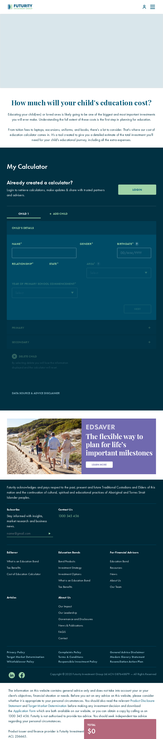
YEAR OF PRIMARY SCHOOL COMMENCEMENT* (44, 284)
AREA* (93, 264)
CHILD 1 (23, 214)
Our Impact (65, 606)
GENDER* (86, 244)
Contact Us (65, 509)
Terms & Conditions (70, 657)
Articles (11, 597)
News (113, 574)
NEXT (137, 309)
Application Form (24, 711)
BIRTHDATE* (128, 244)
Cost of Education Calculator (24, 574)
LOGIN (137, 190)
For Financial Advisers (124, 552)
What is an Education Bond (23, 561)
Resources (116, 568)
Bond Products (66, 561)
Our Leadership (67, 613)
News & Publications (70, 625)
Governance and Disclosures (75, 619)
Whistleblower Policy (20, 661)
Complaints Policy (70, 652)
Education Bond (119, 561)
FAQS (62, 632)
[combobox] (119, 273)
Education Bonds (69, 552)
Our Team (116, 587)
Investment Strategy (70, 568)
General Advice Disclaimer (127, 652)
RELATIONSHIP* (23, 264)
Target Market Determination (25, 657)
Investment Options (69, 574)
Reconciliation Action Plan (126, 661)
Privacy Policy (16, 652)
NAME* (17, 244)
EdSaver (12, 552)
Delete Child (24, 356)
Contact (62, 638)
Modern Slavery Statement (127, 657)
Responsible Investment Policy (77, 661)
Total (91, 725)
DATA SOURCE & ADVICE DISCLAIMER (36, 393)
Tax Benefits (14, 568)
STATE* (54, 264)
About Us (115, 580)
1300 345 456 (68, 516)
